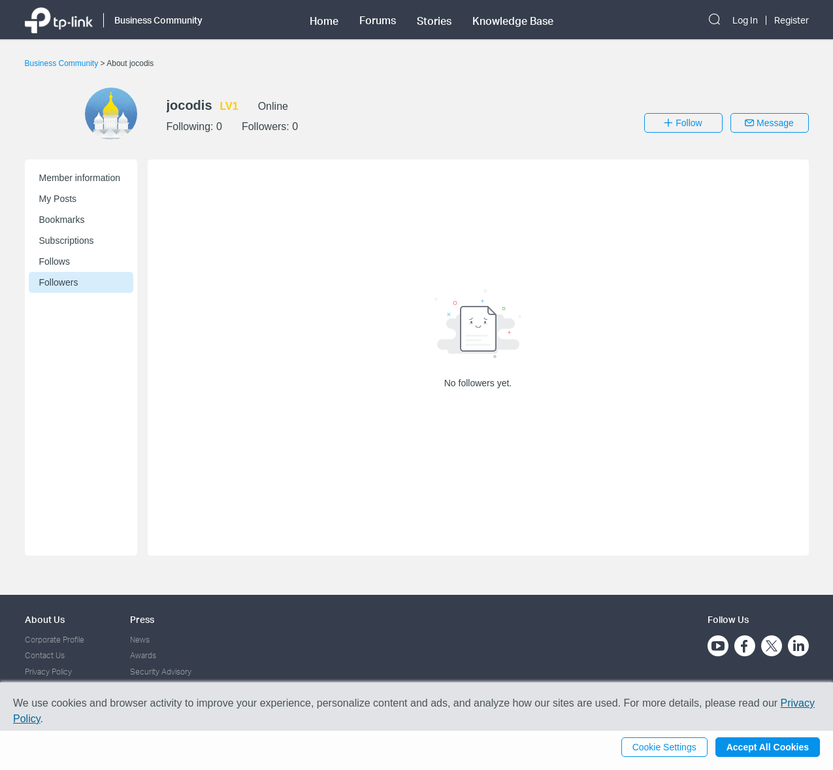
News (140, 639)
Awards (143, 655)
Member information (80, 178)
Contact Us (45, 655)
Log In (745, 20)
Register (791, 20)
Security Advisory (160, 672)
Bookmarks (62, 219)
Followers (58, 282)
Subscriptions (66, 240)
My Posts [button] (58, 198)
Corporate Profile (54, 639)
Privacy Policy (48, 672)
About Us (45, 619)
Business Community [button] (158, 19)
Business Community (63, 63)
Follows (54, 261)
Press (142, 619)
